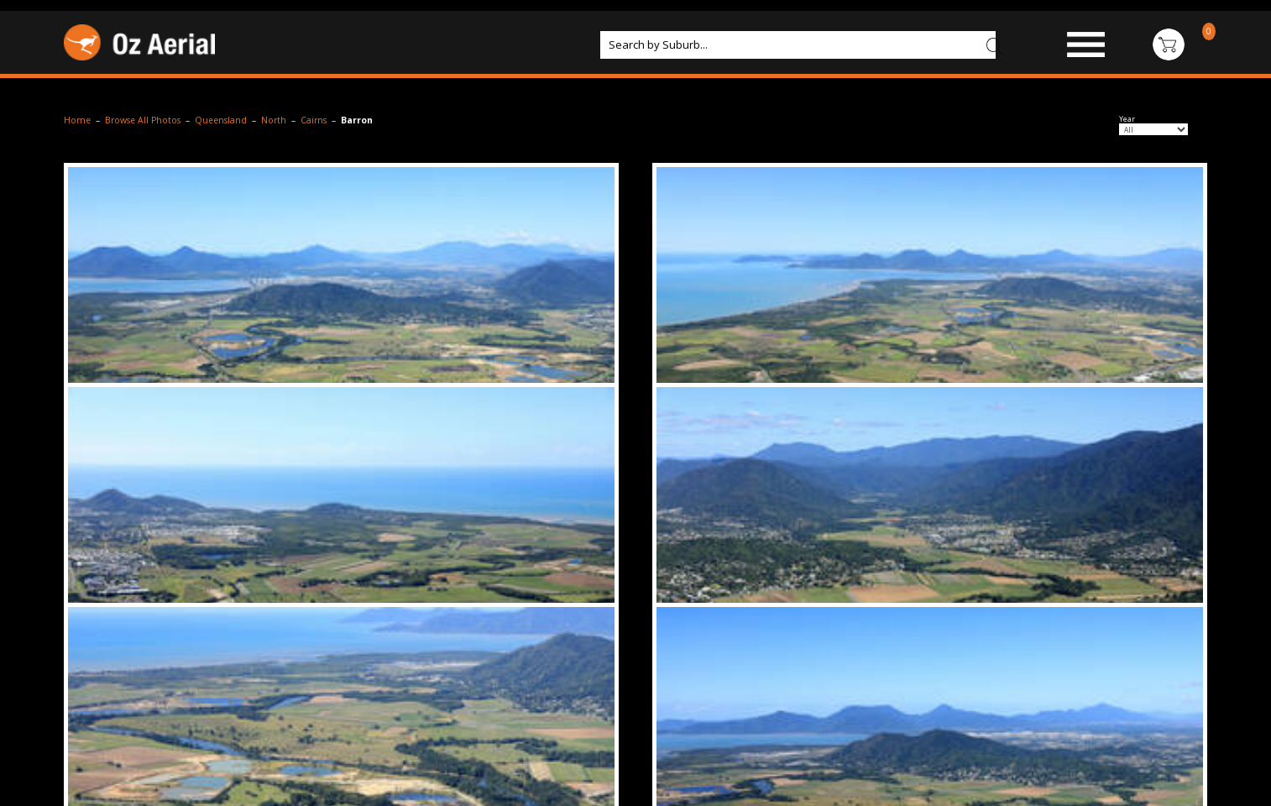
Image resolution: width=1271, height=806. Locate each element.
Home (77, 120)
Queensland (221, 120)
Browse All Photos (142, 120)
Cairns (314, 120)
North (273, 120)
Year (1127, 119)
